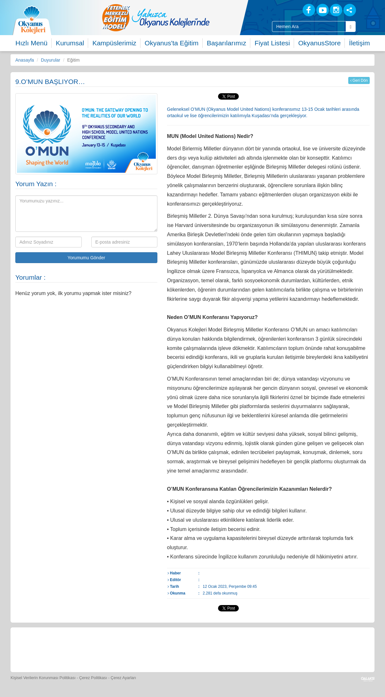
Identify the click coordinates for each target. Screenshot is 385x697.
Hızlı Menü (31, 43)
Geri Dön (359, 80)
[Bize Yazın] (49, 649)
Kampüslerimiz (114, 43)
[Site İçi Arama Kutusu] (309, 26)
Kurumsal (70, 43)
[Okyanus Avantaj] (311, 649)
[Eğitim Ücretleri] (254, 649)
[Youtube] (322, 10)
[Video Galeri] (225, 649)
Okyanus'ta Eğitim (172, 43)
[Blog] (286, 9)
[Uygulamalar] (341, 649)
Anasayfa (24, 60)
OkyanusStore (319, 43)
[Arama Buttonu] (351, 26)
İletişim (359, 43)
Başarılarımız (226, 43)
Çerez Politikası (93, 678)
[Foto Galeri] (196, 649)
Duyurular (50, 60)
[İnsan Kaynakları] (283, 649)
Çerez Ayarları (123, 678)
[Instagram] (336, 10)
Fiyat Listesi (272, 43)
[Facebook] (309, 10)
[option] (181, 17)
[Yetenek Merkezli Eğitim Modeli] (181, 17)
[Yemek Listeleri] (137, 649)
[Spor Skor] (166, 649)
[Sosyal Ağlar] (349, 10)
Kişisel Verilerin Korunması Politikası (43, 678)
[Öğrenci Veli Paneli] (78, 649)
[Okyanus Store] (107, 649)
